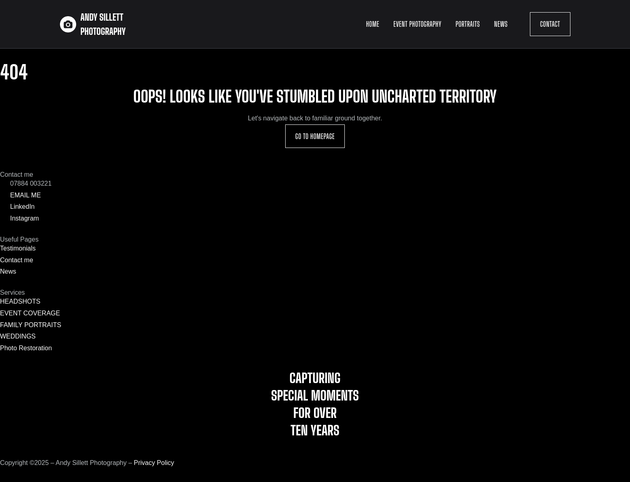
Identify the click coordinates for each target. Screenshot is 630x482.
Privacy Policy (154, 462)
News (501, 23)
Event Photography (417, 23)
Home (372, 23)
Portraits (468, 23)
